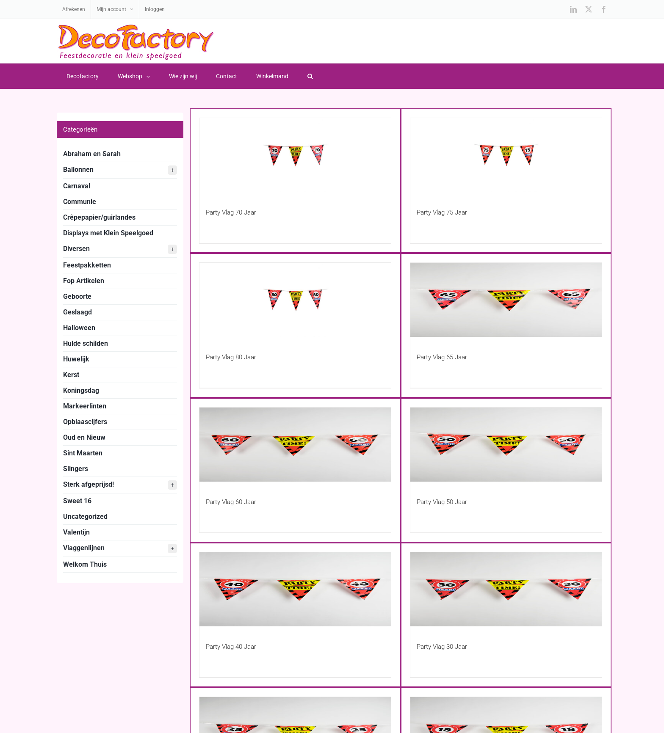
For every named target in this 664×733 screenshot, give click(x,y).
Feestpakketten (87, 265)
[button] (310, 76)
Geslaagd (77, 312)
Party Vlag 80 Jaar (231, 357)
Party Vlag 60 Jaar (231, 502)
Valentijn (76, 532)
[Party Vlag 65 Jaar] (506, 300)
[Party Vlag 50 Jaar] (506, 445)
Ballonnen (120, 170)
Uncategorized (85, 517)
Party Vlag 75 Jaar (442, 212)
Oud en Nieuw (84, 437)
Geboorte (77, 296)
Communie (79, 202)
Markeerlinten (84, 406)
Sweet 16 (77, 501)
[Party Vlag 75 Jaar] (506, 155)
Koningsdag (81, 390)
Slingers (75, 469)
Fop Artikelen (83, 281)
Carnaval (76, 186)
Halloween (79, 328)
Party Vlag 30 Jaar (442, 646)
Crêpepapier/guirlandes (99, 217)
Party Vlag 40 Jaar (231, 646)
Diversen (120, 249)
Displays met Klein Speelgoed (108, 233)
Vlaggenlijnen (120, 548)
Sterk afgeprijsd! (120, 485)
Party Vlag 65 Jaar (442, 357)
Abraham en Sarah (92, 154)
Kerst (71, 375)
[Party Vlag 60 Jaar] (295, 445)
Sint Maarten (82, 453)
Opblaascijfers (85, 422)
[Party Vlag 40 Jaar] (295, 589)
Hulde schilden (85, 343)
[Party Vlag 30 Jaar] (506, 589)
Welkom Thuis (85, 564)
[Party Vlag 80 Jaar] (295, 300)
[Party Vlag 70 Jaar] (295, 155)
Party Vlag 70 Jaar (231, 212)
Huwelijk (76, 359)
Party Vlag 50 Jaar (442, 502)
